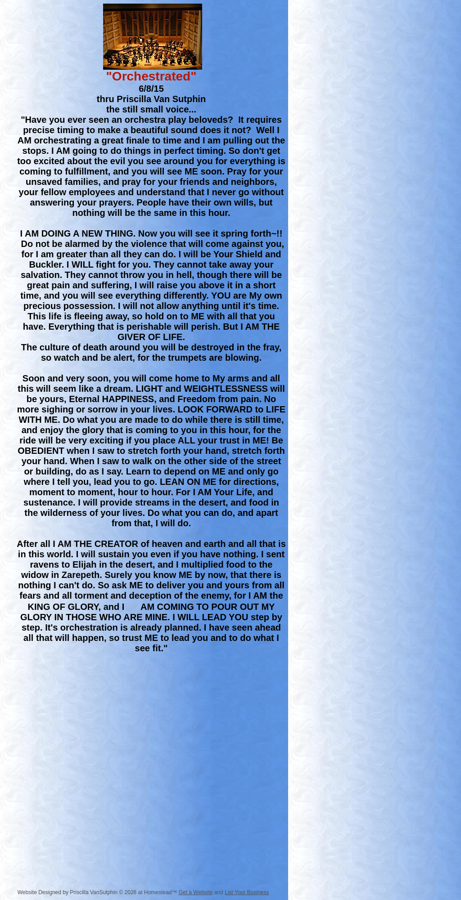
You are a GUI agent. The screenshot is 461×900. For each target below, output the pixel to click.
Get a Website (196, 892)
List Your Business (247, 892)
